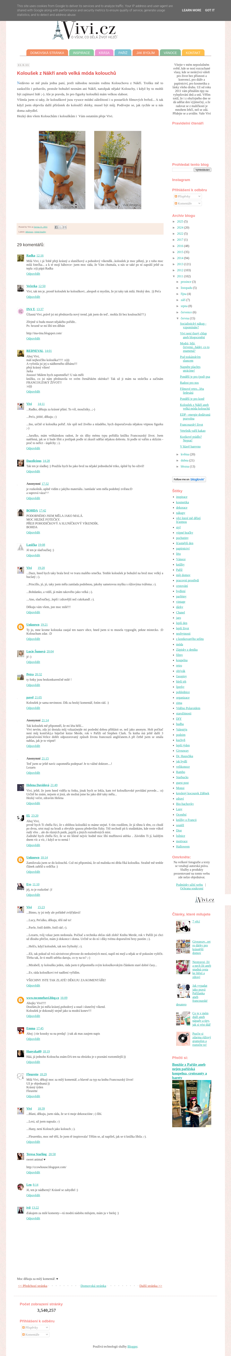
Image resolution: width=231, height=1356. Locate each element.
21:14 (45, 720)
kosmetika (182, 502)
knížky (180, 564)
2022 (180, 233)
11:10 (35, 884)
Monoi (180, 788)
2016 (180, 246)
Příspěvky (182, 196)
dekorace (29, 232)
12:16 (39, 255)
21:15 (45, 758)
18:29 (43, 1074)
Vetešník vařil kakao (193, 430)
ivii (28, 1207)
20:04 (50, 651)
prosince (186, 281)
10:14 (44, 857)
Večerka (31, 286)
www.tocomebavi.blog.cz (42, 997)
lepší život (182, 628)
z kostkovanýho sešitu (190, 639)
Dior (179, 830)
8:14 (35, 1184)
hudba (180, 724)
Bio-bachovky (185, 803)
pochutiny (182, 538)
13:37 (40, 309)
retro (179, 665)
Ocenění (181, 814)
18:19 (46, 1051)
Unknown (32, 624)
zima (179, 703)
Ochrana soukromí (191, 888)
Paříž (122, 53)
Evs (28, 884)
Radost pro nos (189, 382)
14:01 (48, 350)
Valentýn (181, 729)
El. (28, 815)
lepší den (181, 623)
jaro (178, 617)
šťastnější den (184, 543)
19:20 (41, 567)
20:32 (38, 674)
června (185, 318)
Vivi (29, 403)
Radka (30, 255)
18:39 (41, 1108)
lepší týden (183, 745)
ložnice (180, 835)
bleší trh (181, 681)
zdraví (180, 798)
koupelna (182, 660)
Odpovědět (33, 273)
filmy (179, 655)
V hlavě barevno (190, 446)
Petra (30, 674)
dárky (179, 607)
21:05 (38, 697)
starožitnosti (183, 713)
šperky (180, 686)
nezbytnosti (183, 633)
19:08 (41, 544)
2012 (180, 270)
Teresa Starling (36, 1154)
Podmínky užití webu (189, 884)
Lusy (179, 809)
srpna (184, 306)
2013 (180, 264)
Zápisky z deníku (187, 649)
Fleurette (32, 1074)
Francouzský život (191, 424)
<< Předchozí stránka (32, 1286)
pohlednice (183, 692)
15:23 (41, 907)
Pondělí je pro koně (192, 398)
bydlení (180, 591)
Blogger (132, 1346)
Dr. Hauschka (184, 756)
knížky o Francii (186, 820)
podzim (180, 734)
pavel (29, 697)
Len (29, 1184)
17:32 (45, 483)
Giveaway (182, 750)
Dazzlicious (33, 460)
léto (178, 553)
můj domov (183, 575)
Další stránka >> (150, 1286)
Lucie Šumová (35, 651)
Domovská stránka (47, 53)
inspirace (181, 496)
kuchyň (180, 740)
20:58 (52, 1154)
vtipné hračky (40, 232)
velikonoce (183, 766)
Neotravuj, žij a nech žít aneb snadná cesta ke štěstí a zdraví (201, 969)
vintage (180, 601)
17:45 (39, 1028)
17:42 (42, 510)
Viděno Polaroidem (188, 708)
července (187, 312)
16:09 (63, 997)
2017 (180, 239)
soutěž (180, 825)
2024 (180, 227)
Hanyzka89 (33, 1051)
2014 (180, 258)
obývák (180, 671)
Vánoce (170, 53)
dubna (185, 460)
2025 (180, 221)
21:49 (53, 785)
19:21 (44, 624)
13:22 (35, 1207)
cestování (182, 585)
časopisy (181, 676)
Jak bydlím (145, 53)
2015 (180, 252)
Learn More (191, 10)
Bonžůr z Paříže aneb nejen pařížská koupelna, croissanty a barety (189, 1071)
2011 (180, 276)
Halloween (183, 846)
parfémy (181, 596)
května (185, 454)
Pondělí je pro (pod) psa (195, 376)
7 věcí (196, 921)
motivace (182, 841)
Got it (210, 10)
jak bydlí (181, 761)
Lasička (31, 544)
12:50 (41, 286)
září (183, 300)
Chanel (180, 612)
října (184, 294)
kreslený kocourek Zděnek (192, 793)
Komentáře (183, 203)
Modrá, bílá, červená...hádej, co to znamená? (195, 347)
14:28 (46, 460)
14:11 (41, 403)
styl (178, 527)
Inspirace (81, 53)
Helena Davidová (37, 785)
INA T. (30, 309)
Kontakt (193, 53)
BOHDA (32, 510)
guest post (182, 782)
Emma (30, 1028)
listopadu (187, 287)
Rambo (180, 772)
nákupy (180, 512)
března (185, 466)
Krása (104, 53)
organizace (183, 697)
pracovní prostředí (187, 580)
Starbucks (182, 777)
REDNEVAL (35, 350)
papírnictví (183, 548)
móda (179, 644)
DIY (179, 718)
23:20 (34, 815)
